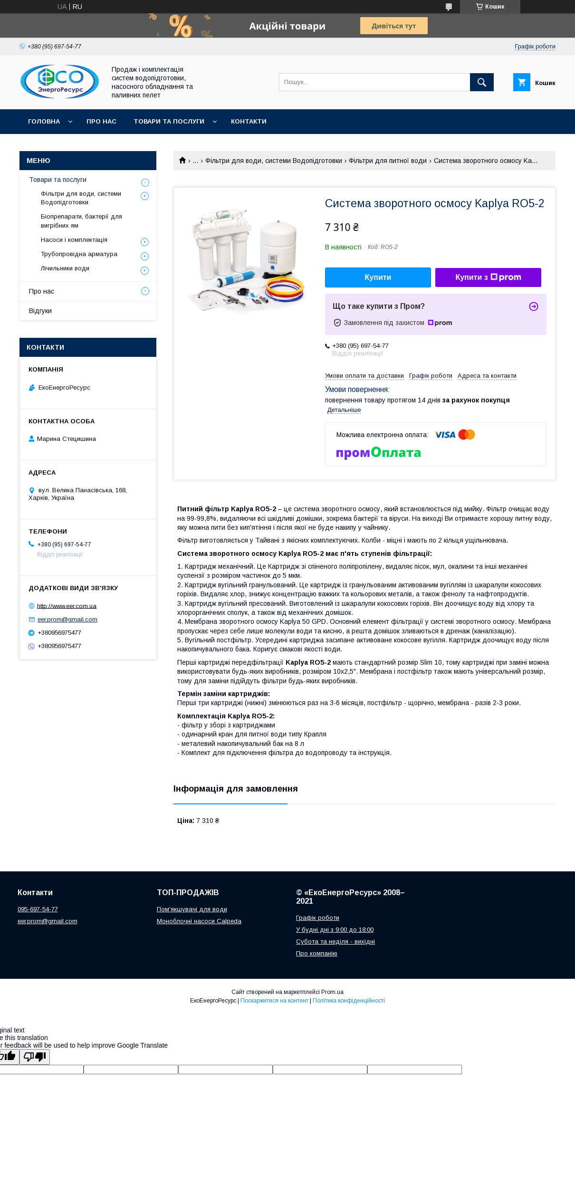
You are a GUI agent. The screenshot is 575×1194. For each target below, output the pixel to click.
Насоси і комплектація (74, 239)
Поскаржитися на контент (274, 1000)
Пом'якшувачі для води (192, 909)
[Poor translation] (34, 1057)
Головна (44, 121)
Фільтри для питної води (388, 160)
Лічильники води (65, 268)
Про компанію (316, 953)
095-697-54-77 (38, 909)
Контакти (249, 121)
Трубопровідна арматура (79, 254)
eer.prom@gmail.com (67, 619)
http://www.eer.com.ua (66, 605)
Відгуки (40, 311)
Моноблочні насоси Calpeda (199, 921)
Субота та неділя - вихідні (335, 941)
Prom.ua (332, 992)
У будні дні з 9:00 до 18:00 (335, 929)
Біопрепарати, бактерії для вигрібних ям (81, 221)
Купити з (488, 277)
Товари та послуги (169, 121)
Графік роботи (317, 917)
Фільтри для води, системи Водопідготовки (273, 160)
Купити (378, 277)
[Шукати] (482, 82)
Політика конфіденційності (349, 1000)
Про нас (101, 121)
